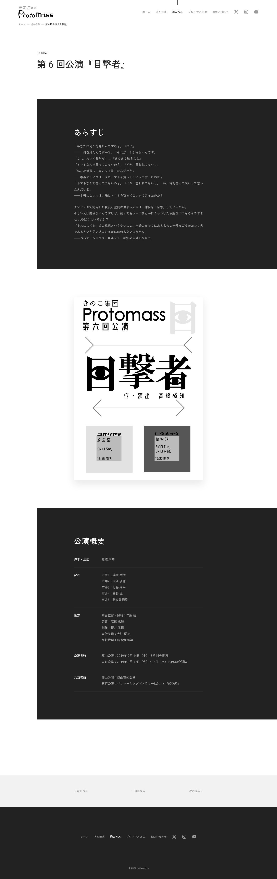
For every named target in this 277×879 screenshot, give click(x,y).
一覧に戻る (138, 791)
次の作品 (196, 791)
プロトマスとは (197, 12)
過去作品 (177, 12)
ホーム (146, 12)
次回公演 (161, 12)
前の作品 (81, 791)
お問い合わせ (220, 12)
